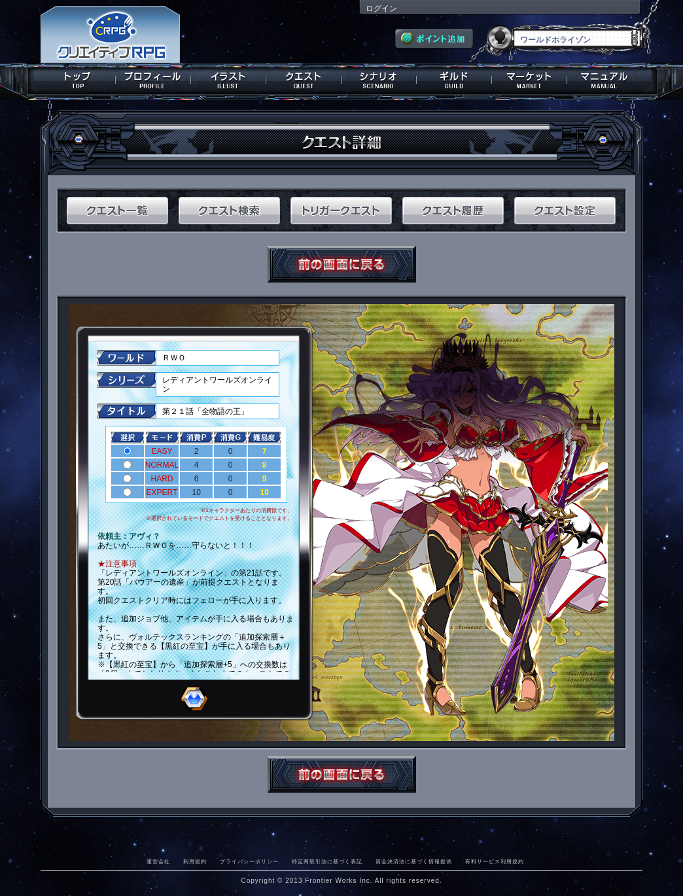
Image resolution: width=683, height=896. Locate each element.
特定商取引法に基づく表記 (327, 861)
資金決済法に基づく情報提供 (414, 861)
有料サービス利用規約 (494, 861)
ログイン (381, 8)
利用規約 (195, 861)
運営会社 (158, 861)
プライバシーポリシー (249, 861)
